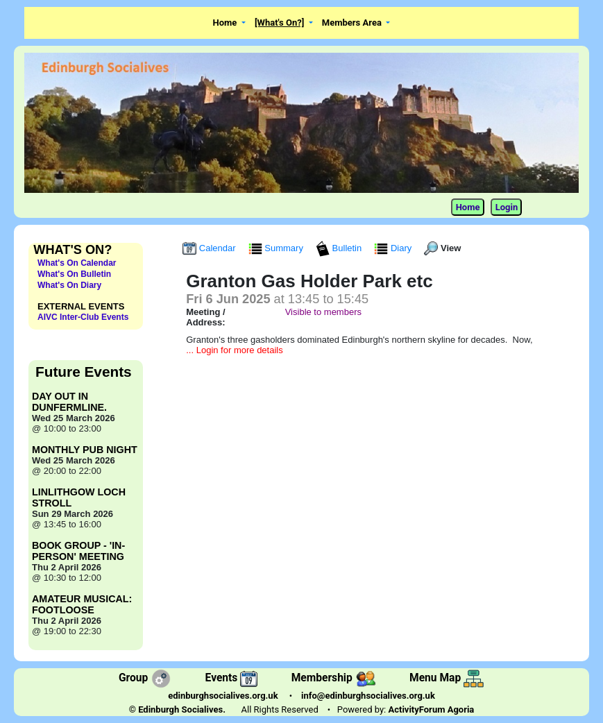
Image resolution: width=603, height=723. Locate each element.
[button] (229, 23)
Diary (394, 248)
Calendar (210, 248)
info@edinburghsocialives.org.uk (368, 695)
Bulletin (340, 248)
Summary (277, 248)
